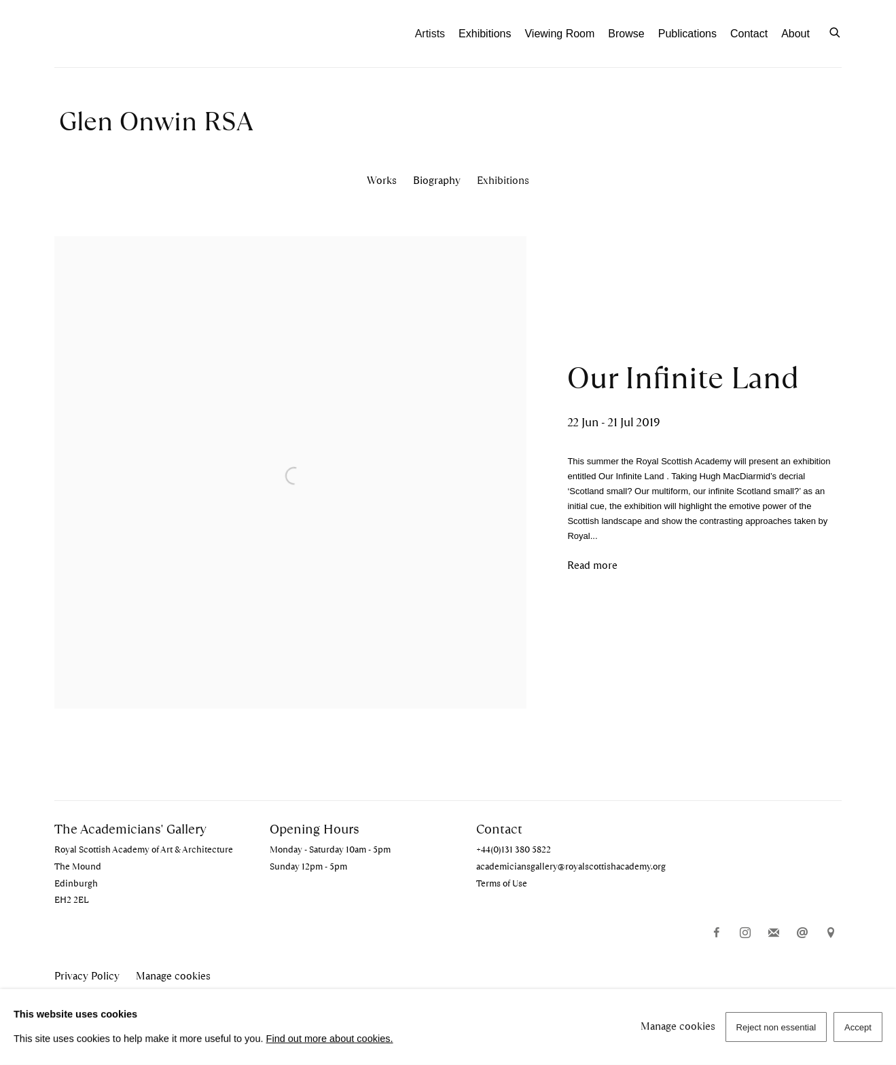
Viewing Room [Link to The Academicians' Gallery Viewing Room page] (559, 33)
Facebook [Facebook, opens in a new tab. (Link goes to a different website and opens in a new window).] (717, 933)
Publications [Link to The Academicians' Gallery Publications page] (687, 33)
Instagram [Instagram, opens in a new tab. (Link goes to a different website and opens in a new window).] (745, 933)
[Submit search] (835, 31)
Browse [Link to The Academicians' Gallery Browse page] (626, 33)
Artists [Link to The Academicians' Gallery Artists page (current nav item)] (430, 33)
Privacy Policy (87, 976)
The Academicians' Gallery (129, 33)
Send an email (802, 933)
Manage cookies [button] (173, 976)
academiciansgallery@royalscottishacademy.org (571, 866)
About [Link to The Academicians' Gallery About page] (795, 33)
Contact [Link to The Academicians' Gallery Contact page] (749, 33)
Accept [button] (858, 1027)
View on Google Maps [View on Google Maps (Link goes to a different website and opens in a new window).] (831, 933)
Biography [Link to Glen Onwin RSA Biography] (437, 180)
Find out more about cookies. (329, 1038)
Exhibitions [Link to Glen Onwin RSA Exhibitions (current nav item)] (503, 180)
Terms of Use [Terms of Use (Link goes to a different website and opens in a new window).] (501, 883)
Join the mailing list (774, 933)
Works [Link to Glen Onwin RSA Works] (382, 180)
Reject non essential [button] (776, 1027)
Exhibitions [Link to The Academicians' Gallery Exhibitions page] (485, 33)
